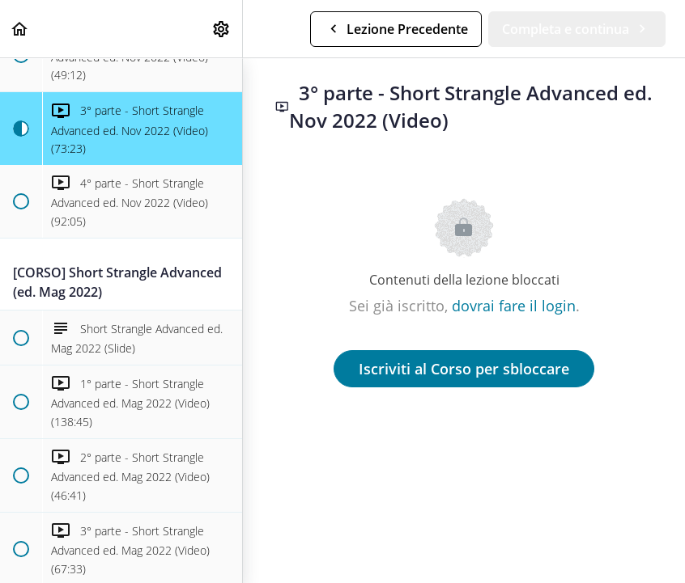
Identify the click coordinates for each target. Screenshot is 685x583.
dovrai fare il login (514, 305)
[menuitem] (222, 28)
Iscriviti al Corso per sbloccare (464, 368)
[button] (20, 28)
